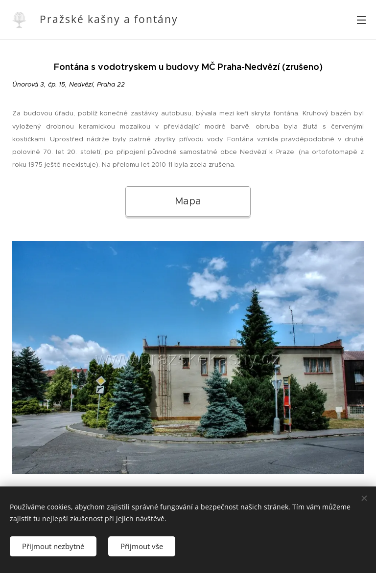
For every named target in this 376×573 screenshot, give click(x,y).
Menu (361, 20)
